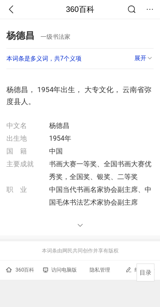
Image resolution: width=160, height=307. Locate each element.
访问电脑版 (60, 270)
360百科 (80, 9)
